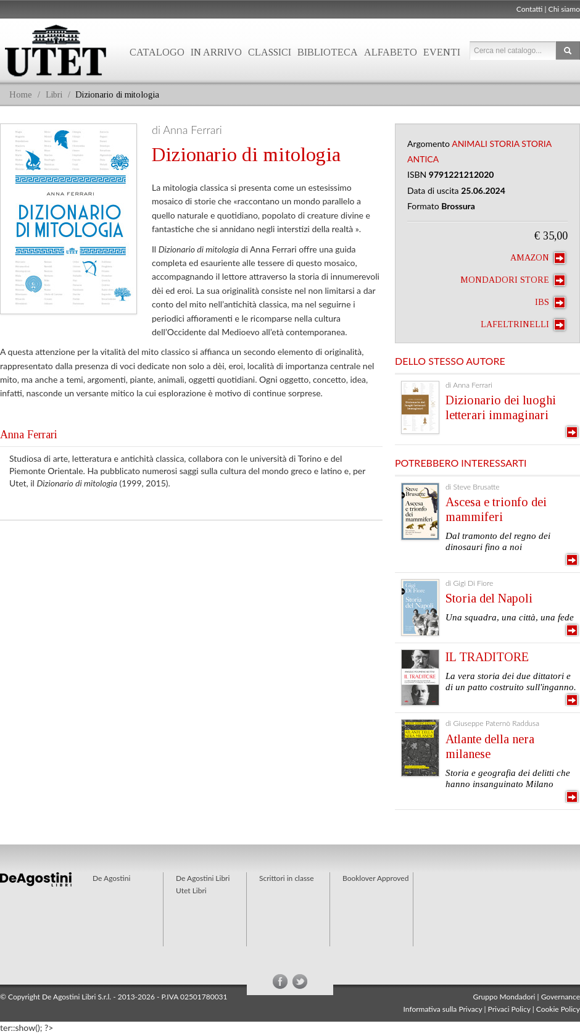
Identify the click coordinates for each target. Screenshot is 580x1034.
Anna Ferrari (28, 434)
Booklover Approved (375, 878)
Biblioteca (327, 52)
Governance (560, 996)
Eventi (441, 52)
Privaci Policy (509, 1009)
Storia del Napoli (488, 598)
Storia (504, 143)
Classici (269, 52)
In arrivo (216, 52)
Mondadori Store (512, 280)
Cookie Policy (558, 1009)
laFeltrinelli (523, 324)
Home (20, 94)
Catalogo (157, 52)
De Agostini (111, 878)
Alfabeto (390, 52)
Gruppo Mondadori (504, 996)
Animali (469, 143)
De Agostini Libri (203, 878)
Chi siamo (564, 9)
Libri (54, 94)
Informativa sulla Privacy (443, 1009)
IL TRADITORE (487, 657)
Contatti (529, 9)
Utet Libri (191, 890)
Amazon (537, 258)
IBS (550, 302)
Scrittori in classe (286, 878)
